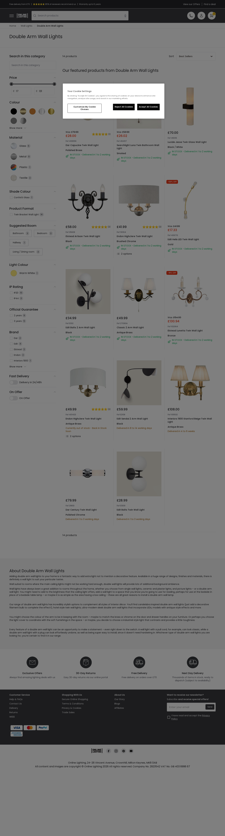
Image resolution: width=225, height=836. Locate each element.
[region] (113, 101)
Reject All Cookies (124, 107)
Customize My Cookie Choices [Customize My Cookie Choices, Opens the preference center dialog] (84, 108)
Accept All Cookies (148, 107)
